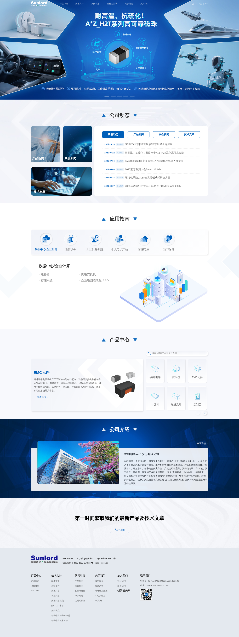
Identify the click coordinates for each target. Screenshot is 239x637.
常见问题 (55, 596)
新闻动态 (80, 575)
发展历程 (99, 586)
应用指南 (55, 581)
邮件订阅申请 (57, 606)
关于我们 (100, 575)
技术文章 (55, 591)
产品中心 (36, 575)
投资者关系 (123, 590)
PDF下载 (35, 591)
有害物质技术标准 (59, 620)
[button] (205, 413)
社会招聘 (121, 581)
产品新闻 (79, 581)
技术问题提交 (57, 601)
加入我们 (122, 575)
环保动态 (79, 596)
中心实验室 (100, 596)
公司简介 (99, 581)
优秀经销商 (80, 601)
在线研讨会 (80, 591)
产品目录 (35, 581)
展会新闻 (79, 586)
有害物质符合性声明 (60, 616)
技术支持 (56, 575)
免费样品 (55, 611)
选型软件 (55, 586)
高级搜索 (35, 586)
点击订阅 (119, 530)
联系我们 (99, 601)
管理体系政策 (101, 591)
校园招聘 (121, 586)
